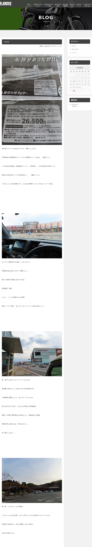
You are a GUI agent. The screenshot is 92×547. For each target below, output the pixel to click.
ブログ (60, 47)
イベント (75, 52)
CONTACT (87, 3)
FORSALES (48, 3)
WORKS (58, 3)
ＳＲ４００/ (76, 49)
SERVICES (38, 3)
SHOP (79, 3)
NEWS (65, 3)
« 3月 (73, 90)
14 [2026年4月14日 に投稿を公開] (74, 81)
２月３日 (8, 42)
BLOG (72, 3)
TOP (29, 3)
